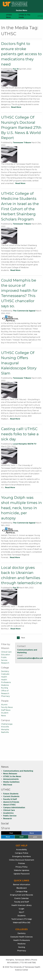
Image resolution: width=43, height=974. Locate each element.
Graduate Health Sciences (21, 937)
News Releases (10, 774)
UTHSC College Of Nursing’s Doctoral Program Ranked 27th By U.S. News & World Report (21, 127)
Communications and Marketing (18, 771)
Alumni (4, 705)
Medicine (5, 685)
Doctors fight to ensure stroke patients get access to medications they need (21, 53)
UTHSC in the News (12, 776)
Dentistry (5, 671)
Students (21, 916)
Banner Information (21, 885)
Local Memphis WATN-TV (24, 444)
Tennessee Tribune (22, 143)
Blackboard (21, 888)
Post (14, 833)
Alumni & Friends (11, 802)
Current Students (11, 796)
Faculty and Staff (21, 902)
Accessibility (21, 850)
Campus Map (21, 891)
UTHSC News (9, 16)
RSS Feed (7, 785)
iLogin (21, 909)
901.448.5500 (12, 963)
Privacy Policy (21, 867)
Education (5, 655)
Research (5, 663)
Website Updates (21, 870)
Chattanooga (6, 724)
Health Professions (21, 940)
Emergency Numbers (21, 856)
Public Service (9, 816)
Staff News (5, 710)
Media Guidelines (11, 782)
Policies (21, 863)
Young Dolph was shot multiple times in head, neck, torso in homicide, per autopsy (21, 507)
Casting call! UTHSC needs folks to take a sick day (20, 434)
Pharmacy (5, 696)
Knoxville (5, 727)
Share (35, 833)
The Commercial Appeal (24, 311)
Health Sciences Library (21, 905)
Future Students (10, 794)
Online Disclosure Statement (21, 860)
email (21, 837)
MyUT (21, 912)
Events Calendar (21, 898)
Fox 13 (15, 69)
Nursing (4, 688)
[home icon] (1, 16)
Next (23, 638)
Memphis (5, 730)
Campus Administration (14, 807)
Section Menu (21, 10)
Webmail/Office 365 (21, 923)
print (35, 837)
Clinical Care (6, 652)
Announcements (11, 779)
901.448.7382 (30, 963)
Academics (8, 813)
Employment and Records (21, 895)
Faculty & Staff (10, 799)
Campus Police (21, 853)
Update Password (21, 874)
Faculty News (7, 707)
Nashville (5, 732)
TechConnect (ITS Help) (21, 919)
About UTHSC (9, 805)
